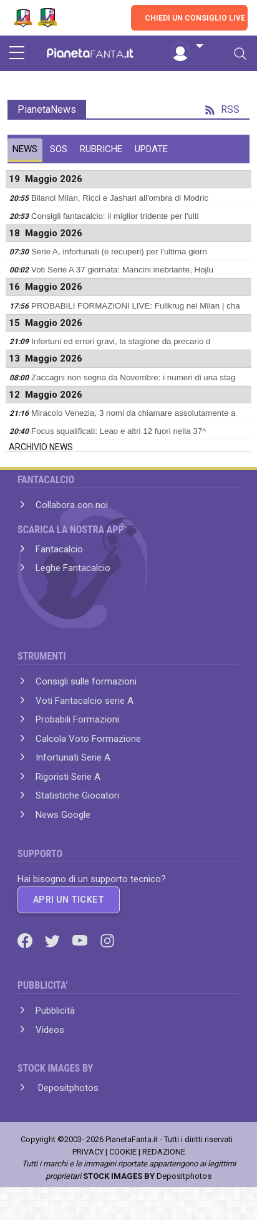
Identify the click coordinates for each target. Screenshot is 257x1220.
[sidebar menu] (16, 53)
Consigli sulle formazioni (86, 681)
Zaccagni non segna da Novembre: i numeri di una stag (133, 377)
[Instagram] (107, 940)
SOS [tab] (58, 149)
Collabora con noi (72, 505)
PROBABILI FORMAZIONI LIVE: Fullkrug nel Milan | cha (135, 305)
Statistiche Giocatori (77, 795)
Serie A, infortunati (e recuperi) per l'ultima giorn (119, 251)
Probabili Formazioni (77, 719)
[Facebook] (26, 940)
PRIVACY (88, 1151)
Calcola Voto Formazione (88, 738)
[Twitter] (53, 940)
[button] (187, 47)
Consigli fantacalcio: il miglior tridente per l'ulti (114, 216)
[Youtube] (81, 940)
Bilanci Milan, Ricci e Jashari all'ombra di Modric (119, 198)
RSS (222, 109)
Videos (50, 1029)
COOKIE (123, 1151)
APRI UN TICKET (68, 900)
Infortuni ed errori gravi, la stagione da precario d (120, 341)
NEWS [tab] (24, 149)
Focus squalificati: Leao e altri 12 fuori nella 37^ (118, 431)
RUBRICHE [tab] (101, 149)
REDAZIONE (163, 1151)
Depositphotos (67, 1087)
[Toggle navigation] (240, 53)
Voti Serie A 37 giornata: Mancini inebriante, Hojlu (122, 269)
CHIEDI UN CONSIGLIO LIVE (195, 18)
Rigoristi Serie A (68, 776)
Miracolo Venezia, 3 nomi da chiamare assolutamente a (133, 413)
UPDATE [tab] (151, 149)
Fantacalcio (59, 549)
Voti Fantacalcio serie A (84, 700)
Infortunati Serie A (73, 757)
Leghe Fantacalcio (73, 568)
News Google (63, 814)
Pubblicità (55, 1010)
